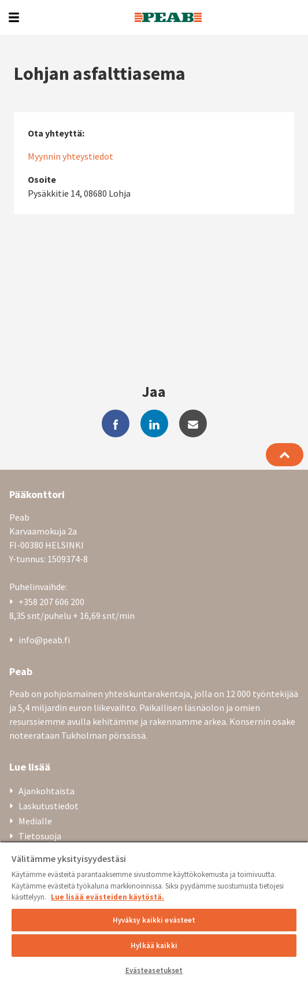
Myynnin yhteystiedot (70, 156)
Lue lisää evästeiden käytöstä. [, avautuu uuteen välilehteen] (107, 897)
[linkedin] (154, 423)
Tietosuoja (39, 836)
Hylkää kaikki (154, 945)
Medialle (35, 821)
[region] (154, 912)
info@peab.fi (44, 640)
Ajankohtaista (46, 791)
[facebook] (115, 423)
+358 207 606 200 (51, 601)
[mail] (193, 423)
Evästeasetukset (154, 970)
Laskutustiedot (48, 806)
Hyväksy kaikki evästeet (154, 920)
